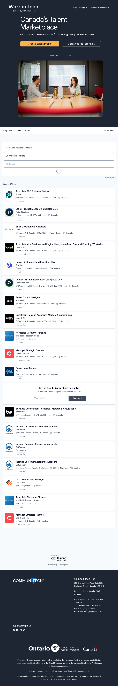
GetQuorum (21, 436)
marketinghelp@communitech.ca (76, 671)
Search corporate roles (81, 43)
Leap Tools (21, 491)
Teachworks (21, 418)
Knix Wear (20, 303)
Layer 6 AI (20, 249)
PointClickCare (22, 213)
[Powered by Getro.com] (59, 558)
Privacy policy (52, 565)
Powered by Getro (110, 178)
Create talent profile (40, 43)
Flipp (18, 376)
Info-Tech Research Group (28, 340)
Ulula (18, 231)
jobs (18, 130)
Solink (19, 195)
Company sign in (79, 7)
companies (7, 130)
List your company (100, 7)
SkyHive (19, 267)
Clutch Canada (22, 358)
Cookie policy (63, 565)
